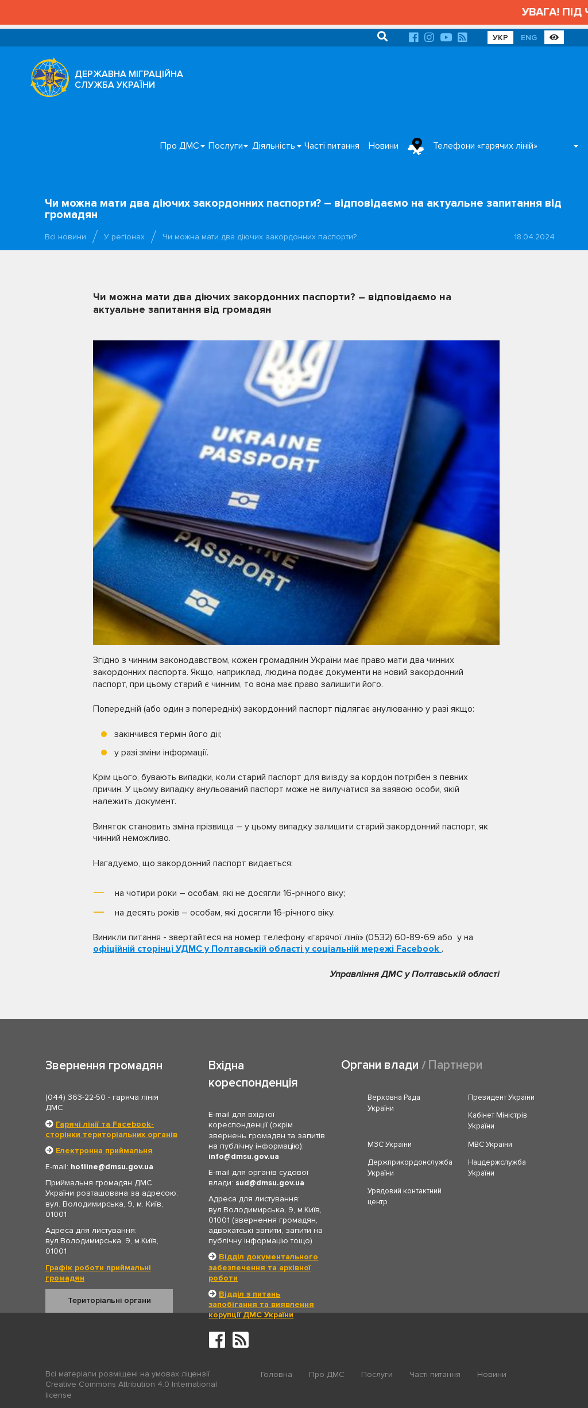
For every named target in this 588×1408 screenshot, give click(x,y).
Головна (276, 1374)
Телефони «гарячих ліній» (485, 146)
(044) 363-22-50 (75, 1097)
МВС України (490, 1144)
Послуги (225, 146)
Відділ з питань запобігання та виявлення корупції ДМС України (261, 1304)
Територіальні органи (109, 1300)
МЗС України (390, 1144)
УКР (500, 37)
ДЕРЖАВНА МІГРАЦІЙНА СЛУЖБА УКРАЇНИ (129, 79)
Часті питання (331, 146)
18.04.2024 (534, 237)
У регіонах (124, 237)
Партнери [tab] (455, 1065)
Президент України (501, 1097)
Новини (384, 146)
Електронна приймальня (104, 1150)
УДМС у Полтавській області (239, 949)
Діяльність (273, 146)
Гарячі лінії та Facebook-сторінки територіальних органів (111, 1129)
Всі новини (65, 237)
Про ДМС (179, 146)
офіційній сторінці (134, 949)
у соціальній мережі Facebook (372, 949)
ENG (529, 37)
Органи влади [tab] (380, 1065)
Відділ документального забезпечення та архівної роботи (263, 1267)
